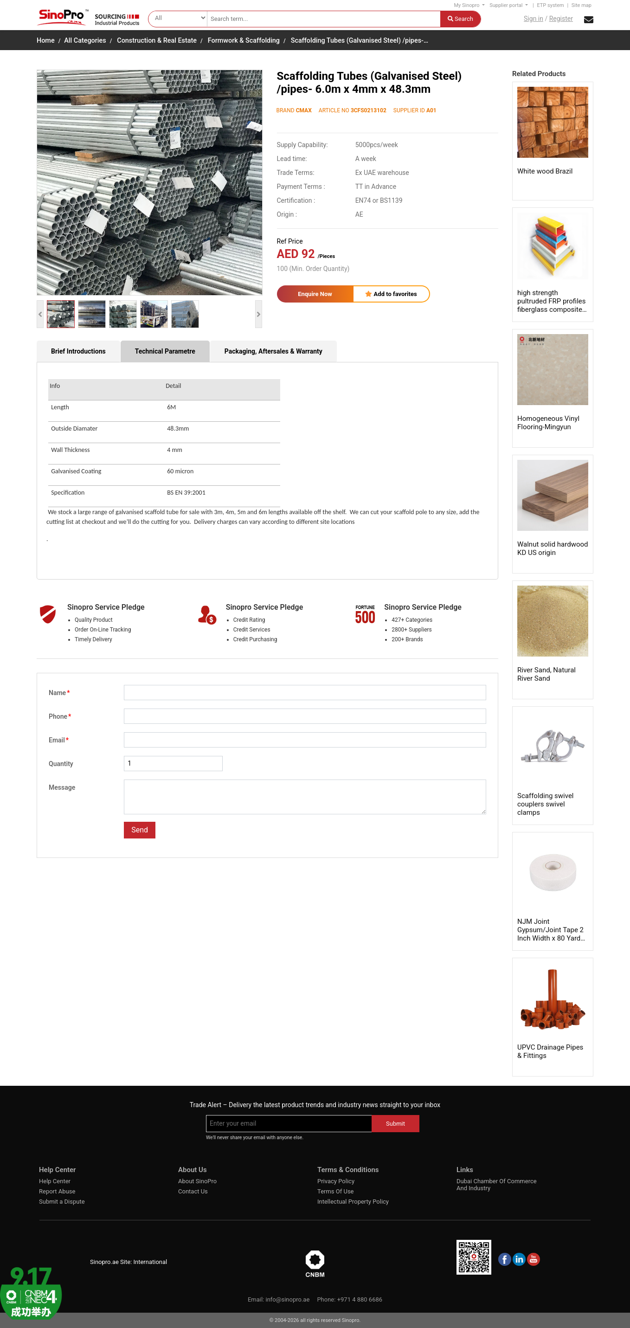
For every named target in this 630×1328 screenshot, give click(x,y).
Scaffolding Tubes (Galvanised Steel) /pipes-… (359, 41)
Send (139, 829)
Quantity (61, 763)
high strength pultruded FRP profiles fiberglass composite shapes (551, 305)
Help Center (55, 1181)
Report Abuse (57, 1191)
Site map (581, 5)
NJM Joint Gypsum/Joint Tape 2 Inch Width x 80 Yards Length (550, 934)
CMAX (304, 110)
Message (62, 787)
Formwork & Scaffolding (244, 41)
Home (46, 41)
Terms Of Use (335, 1191)
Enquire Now (315, 293)
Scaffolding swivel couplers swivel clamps (545, 804)
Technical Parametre (165, 351)
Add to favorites (391, 293)
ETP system (550, 5)
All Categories (85, 41)
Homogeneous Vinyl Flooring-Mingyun (548, 422)
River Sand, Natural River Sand (546, 674)
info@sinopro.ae (287, 1299)
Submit (395, 1123)
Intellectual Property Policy (353, 1201)
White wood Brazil (544, 171)
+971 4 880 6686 (359, 1299)
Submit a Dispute (62, 1201)
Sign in (533, 18)
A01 (431, 110)
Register (561, 18)
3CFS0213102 (368, 110)
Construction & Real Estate (157, 41)
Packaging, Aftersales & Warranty (273, 351)
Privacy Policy (335, 1181)
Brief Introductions (78, 351)
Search (460, 18)
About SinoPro (197, 1181)
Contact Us (193, 1191)
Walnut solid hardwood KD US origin (552, 548)
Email (59, 740)
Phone (60, 716)
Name (59, 692)
